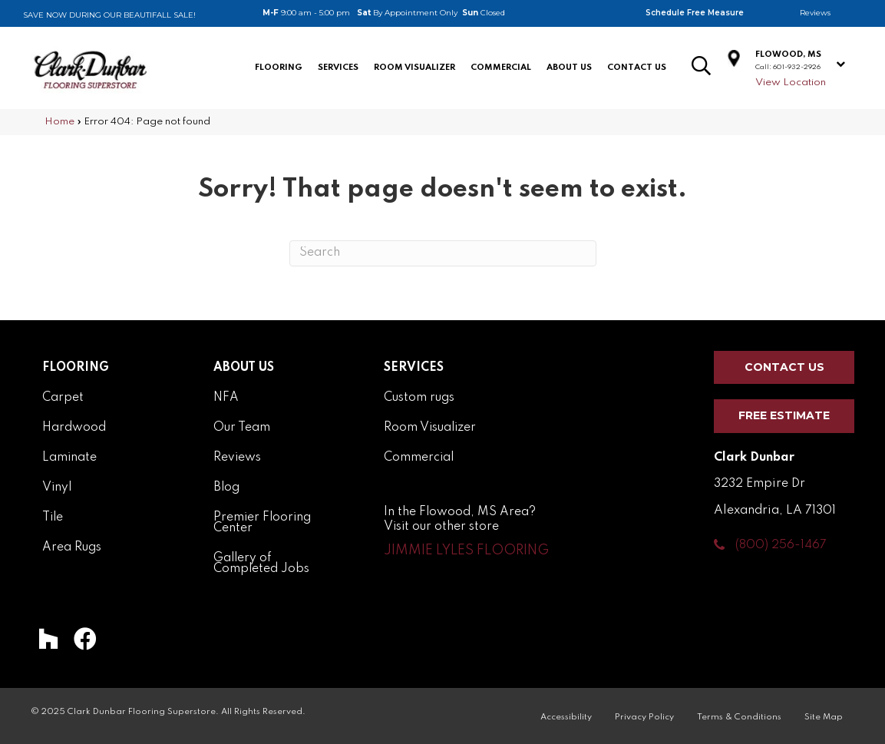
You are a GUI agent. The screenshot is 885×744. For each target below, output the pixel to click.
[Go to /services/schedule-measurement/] (707, 13)
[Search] (442, 253)
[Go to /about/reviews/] (827, 13)
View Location (790, 83)
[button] (466, 550)
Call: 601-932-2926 (788, 67)
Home (59, 122)
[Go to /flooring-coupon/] (135, 11)
